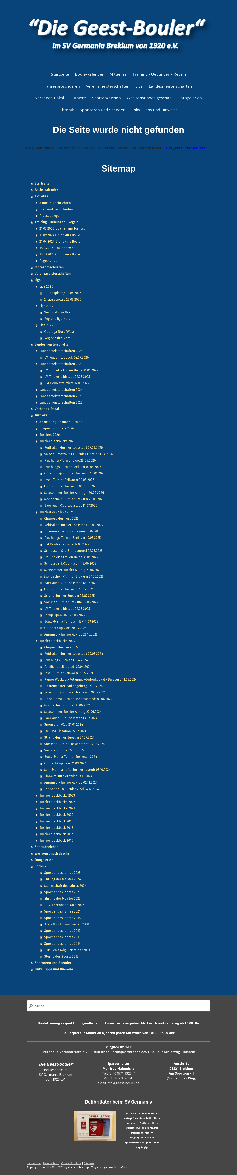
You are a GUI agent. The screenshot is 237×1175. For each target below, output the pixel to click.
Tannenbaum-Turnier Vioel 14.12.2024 (71, 789)
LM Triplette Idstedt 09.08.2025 (67, 377)
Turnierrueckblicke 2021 (57, 808)
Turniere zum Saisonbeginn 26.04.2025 (72, 531)
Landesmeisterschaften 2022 (60, 402)
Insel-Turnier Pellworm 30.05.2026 (69, 480)
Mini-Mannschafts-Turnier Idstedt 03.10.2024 (77, 770)
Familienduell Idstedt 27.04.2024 (67, 667)
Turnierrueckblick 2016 (56, 840)
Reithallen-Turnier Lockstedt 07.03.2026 (73, 448)
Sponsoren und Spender (102, 109)
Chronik (67, 109)
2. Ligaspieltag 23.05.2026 (62, 299)
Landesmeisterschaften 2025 (60, 364)
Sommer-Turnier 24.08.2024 (64, 750)
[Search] (118, 1006)
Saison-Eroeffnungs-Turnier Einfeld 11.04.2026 (78, 454)
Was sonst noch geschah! (149, 97)
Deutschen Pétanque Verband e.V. (120, 1052)
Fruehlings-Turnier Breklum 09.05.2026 (72, 467)
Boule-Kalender (89, 74)
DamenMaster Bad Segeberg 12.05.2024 (73, 686)
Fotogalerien (190, 97)
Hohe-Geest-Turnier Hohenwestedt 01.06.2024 (78, 699)
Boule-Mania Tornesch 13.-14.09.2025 (71, 621)
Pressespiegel (49, 216)
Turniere (78, 97)
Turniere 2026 (49, 435)
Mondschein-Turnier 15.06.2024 (67, 705)
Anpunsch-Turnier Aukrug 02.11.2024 (71, 782)
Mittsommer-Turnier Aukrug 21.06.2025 (72, 570)
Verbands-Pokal (49, 97)
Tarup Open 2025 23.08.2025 (64, 615)
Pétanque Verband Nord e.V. (65, 1052)
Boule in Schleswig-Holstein (172, 1052)
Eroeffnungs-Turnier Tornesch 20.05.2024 (75, 692)
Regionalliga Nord (57, 319)
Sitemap (89, 1163)
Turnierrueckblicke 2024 (57, 641)
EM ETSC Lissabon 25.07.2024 (65, 731)
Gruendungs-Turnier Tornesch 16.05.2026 (74, 473)
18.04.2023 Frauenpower (57, 248)
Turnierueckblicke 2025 (56, 512)
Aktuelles (118, 74)
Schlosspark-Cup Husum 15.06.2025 (70, 563)
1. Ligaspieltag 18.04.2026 (62, 293)
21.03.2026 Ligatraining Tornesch (63, 228)
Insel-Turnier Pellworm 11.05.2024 (69, 673)
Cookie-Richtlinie (71, 1163)
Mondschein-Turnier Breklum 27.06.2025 (74, 576)
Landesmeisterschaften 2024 (61, 390)
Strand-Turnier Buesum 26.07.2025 (69, 596)
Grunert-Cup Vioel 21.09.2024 (65, 763)
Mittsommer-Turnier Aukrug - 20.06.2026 (74, 493)
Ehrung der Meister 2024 (62, 879)
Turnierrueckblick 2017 (56, 834)
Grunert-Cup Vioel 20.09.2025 (65, 628)
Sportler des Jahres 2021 (62, 911)
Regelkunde (48, 261)
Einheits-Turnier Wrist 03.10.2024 (68, 776)
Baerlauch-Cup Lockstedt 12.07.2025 (70, 583)
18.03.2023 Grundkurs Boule (59, 254)
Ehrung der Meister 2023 (62, 898)
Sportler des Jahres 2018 (62, 918)
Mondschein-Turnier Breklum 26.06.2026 (74, 499)
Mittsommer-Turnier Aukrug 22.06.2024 (73, 712)
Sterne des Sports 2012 (61, 956)
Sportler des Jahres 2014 (62, 944)
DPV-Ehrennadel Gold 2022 (64, 905)
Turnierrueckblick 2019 (56, 821)
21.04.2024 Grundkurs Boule (59, 241)
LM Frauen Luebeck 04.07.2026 (66, 357)
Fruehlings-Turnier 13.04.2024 (66, 660)
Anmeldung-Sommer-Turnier (60, 422)
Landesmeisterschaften (170, 86)
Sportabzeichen (106, 97)
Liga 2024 (46, 325)
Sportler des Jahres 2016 (62, 937)
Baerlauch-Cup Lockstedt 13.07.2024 (70, 718)
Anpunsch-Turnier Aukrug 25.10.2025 (71, 634)
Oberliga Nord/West (59, 332)
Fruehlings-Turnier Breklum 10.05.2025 (72, 538)
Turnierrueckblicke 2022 (57, 802)
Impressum (34, 1163)
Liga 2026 (46, 286)
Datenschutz (51, 1163)
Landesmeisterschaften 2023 (60, 396)
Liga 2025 (46, 306)
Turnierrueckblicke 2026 (57, 441)
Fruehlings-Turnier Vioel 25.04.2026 (70, 460)
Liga (139, 86)
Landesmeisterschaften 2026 (61, 351)
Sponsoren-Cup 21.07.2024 (63, 724)
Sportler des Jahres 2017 (62, 931)
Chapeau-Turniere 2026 (56, 428)
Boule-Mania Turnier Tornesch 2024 (70, 757)
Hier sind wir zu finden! (56, 209)
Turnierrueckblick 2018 (56, 828)
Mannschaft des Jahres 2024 (65, 886)
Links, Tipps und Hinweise (154, 109)
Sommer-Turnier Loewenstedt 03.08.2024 (74, 744)
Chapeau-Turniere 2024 (61, 647)
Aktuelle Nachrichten (55, 203)
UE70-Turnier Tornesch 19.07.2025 (69, 589)
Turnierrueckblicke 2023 (57, 795)
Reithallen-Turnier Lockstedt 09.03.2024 (73, 654)
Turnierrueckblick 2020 (56, 815)
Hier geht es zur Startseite (186, 148)
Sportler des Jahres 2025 (62, 873)
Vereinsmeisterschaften (107, 86)
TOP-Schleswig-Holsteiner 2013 (67, 950)
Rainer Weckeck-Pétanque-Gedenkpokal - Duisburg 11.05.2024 (90, 679)
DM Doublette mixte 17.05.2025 (66, 383)
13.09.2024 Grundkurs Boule (59, 235)
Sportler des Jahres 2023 (62, 892)
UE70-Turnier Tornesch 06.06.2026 (69, 486)
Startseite (60, 74)
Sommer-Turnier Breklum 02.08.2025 (71, 602)
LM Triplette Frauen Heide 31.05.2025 (71, 370)
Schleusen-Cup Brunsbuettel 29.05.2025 (73, 551)
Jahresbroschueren (62, 86)
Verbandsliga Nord (58, 312)
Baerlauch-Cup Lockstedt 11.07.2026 (70, 505)
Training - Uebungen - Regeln (159, 74)
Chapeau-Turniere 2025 (61, 518)
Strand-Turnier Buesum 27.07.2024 (69, 737)
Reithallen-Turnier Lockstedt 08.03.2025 (73, 525)
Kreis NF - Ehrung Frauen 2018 (66, 924)
